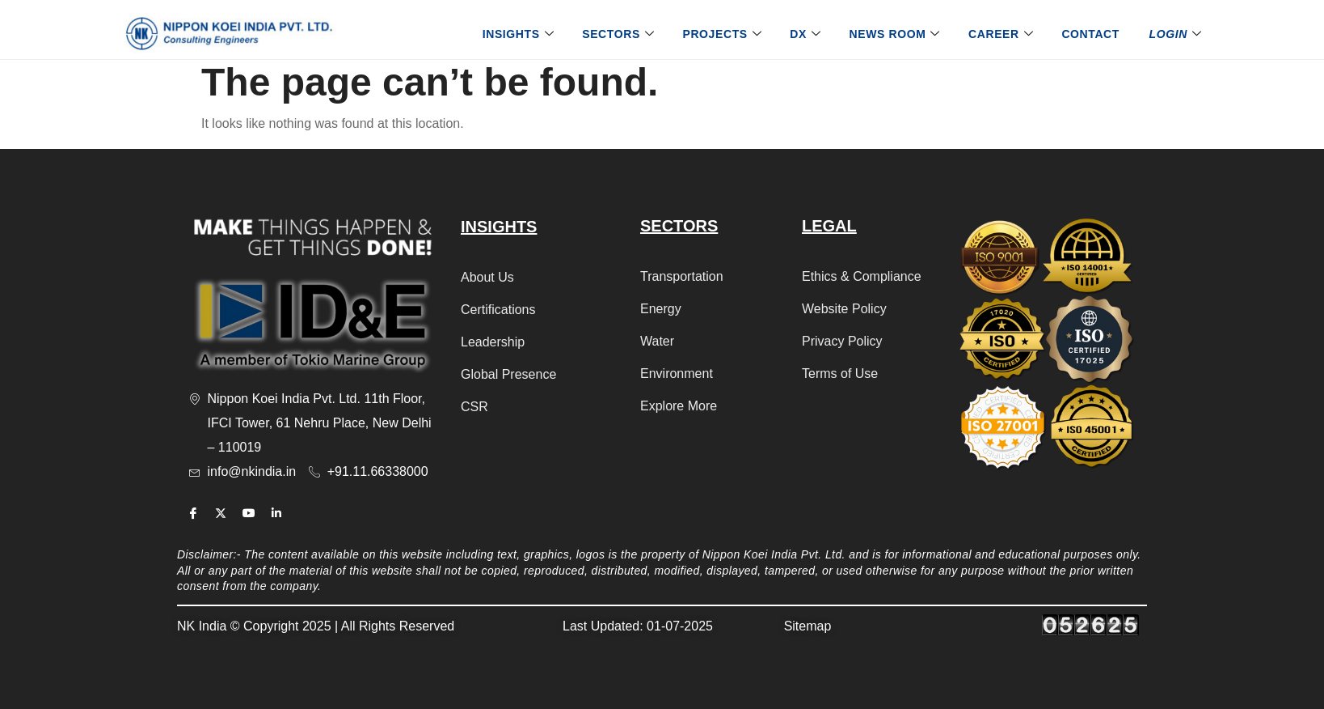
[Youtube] (249, 513)
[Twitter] (221, 513)
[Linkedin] (276, 513)
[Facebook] (193, 513)
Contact (1090, 34)
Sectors (620, 34)
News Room (897, 34)
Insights (521, 34)
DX (807, 34)
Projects (723, 34)
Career (1002, 34)
